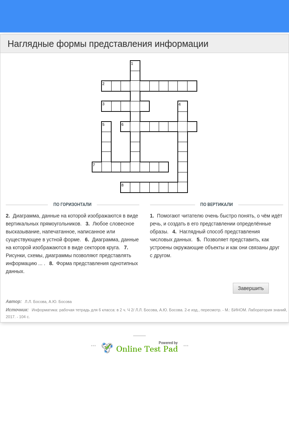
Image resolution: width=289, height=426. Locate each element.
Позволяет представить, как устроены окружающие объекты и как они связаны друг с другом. (215, 247)
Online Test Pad (147, 349)
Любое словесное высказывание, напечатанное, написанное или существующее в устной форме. (70, 231)
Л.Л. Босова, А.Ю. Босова (48, 301)
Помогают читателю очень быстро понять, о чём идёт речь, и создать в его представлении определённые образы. (216, 223)
